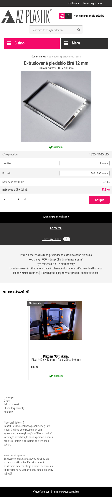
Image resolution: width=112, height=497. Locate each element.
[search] (78, 29)
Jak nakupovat (11, 404)
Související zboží (56, 239)
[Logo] (26, 16)
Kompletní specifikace (56, 217)
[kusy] (11, 199)
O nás (7, 400)
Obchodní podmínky (14, 408)
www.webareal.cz (69, 491)
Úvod (34, 56)
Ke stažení (56, 228)
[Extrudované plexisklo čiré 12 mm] (56, 72)
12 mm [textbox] (102, 163)
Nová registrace (92, 3)
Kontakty (8, 411)
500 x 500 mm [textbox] (98, 173)
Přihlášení (73, 3)
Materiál (43, 56)
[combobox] (85, 163)
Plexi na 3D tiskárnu (56, 356)
